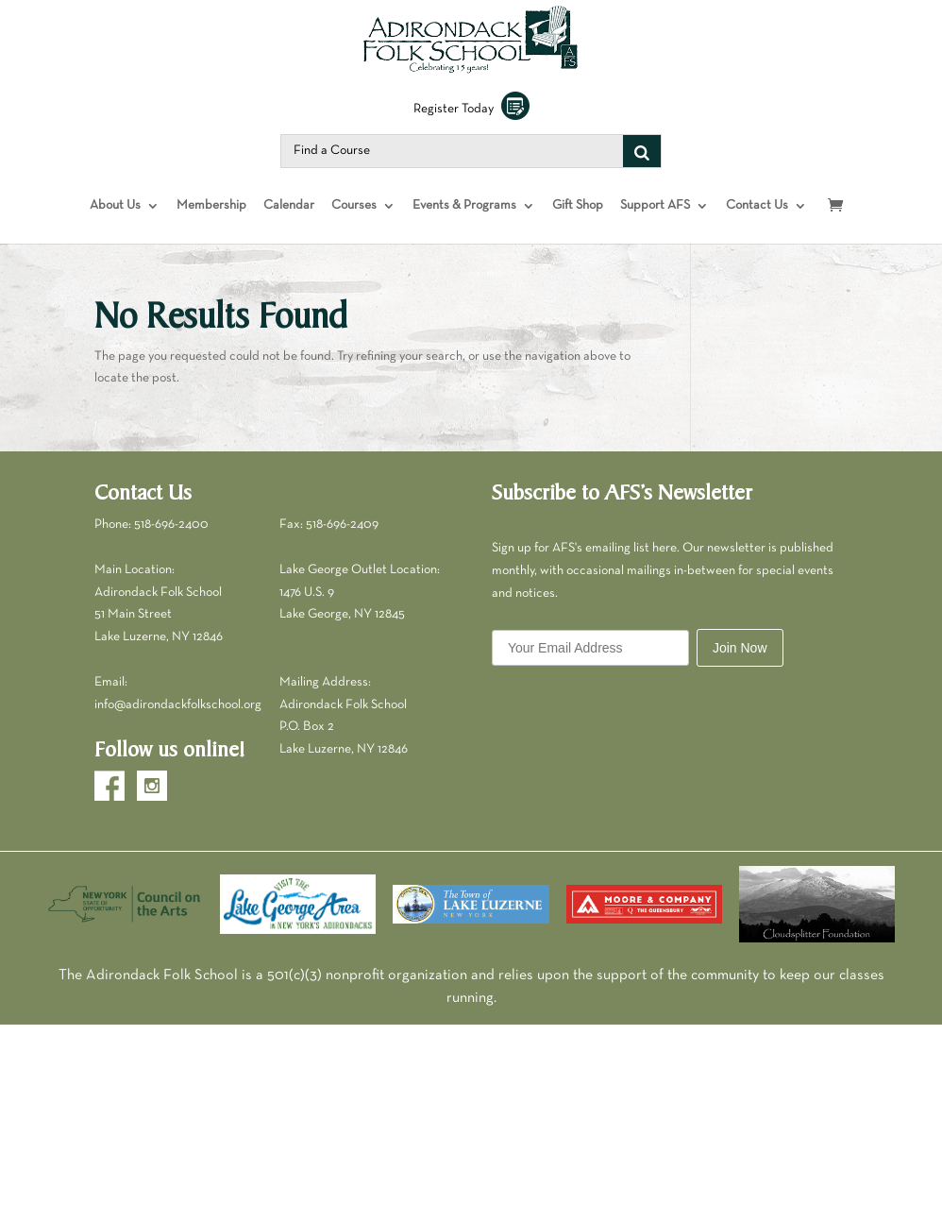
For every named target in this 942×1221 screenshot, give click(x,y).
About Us (115, 220)
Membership (211, 220)
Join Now (740, 662)
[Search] (642, 166)
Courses (354, 220)
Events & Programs (464, 220)
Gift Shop (577, 220)
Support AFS (655, 220)
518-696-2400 (171, 540)
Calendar (288, 220)
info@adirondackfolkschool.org (177, 720)
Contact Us (757, 220)
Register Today (471, 124)
